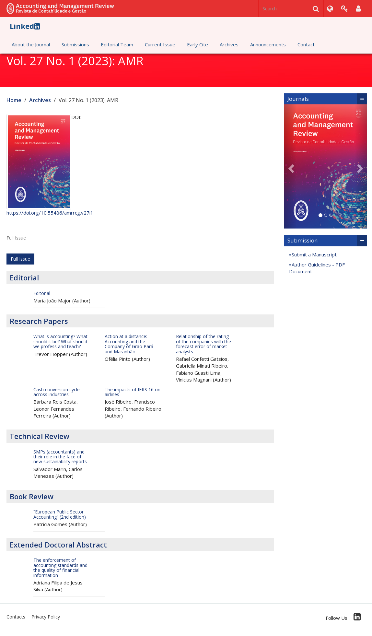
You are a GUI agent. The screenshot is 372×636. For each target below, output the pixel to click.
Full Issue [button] (20, 259)
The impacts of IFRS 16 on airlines (132, 391)
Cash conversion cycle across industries (56, 391)
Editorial (41, 293)
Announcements (268, 44)
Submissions (75, 44)
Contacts (15, 617)
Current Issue (160, 44)
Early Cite (197, 44)
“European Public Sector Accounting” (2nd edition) (59, 514)
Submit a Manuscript (314, 254)
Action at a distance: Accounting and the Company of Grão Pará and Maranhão (129, 343)
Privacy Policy (45, 617)
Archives (229, 44)
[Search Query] (291, 8)
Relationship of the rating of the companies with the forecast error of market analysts (203, 343)
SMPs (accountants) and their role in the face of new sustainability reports (60, 457)
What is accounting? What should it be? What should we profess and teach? (60, 341)
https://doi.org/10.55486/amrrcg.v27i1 (49, 212)
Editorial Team (117, 44)
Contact (306, 44)
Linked (25, 26)
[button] (290, 166)
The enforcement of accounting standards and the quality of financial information (60, 567)
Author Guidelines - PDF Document (317, 268)
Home (13, 100)
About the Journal (31, 44)
